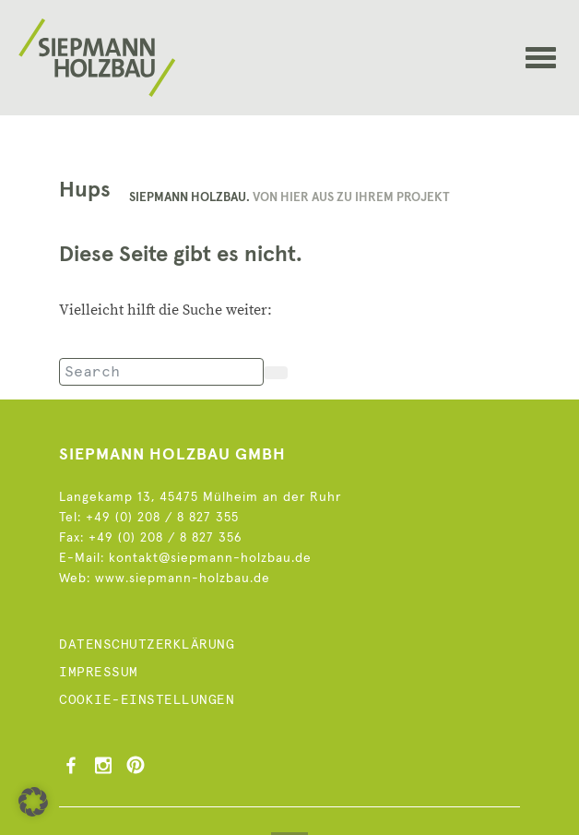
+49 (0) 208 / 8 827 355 (162, 517)
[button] (33, 802)
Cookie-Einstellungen (146, 700)
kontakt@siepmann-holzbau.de (210, 558)
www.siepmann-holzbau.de (182, 578)
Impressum (98, 672)
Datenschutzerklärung (146, 644)
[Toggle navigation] (541, 66)
